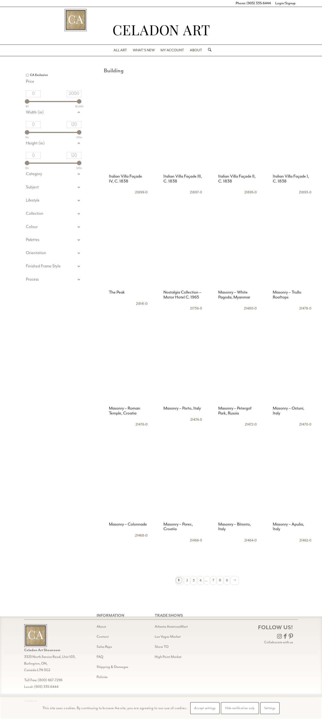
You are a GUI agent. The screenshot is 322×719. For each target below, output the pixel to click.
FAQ (100, 657)
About (101, 627)
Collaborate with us (278, 642)
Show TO (162, 647)
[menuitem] (120, 50)
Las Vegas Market (168, 637)
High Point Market (168, 657)
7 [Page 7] (213, 580)
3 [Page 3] (194, 580)
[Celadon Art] (161, 31)
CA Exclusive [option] (39, 75)
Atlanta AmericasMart (171, 627)
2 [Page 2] (187, 580)
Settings (269, 708)
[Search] (208, 50)
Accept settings (204, 708)
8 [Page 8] (220, 580)
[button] (53, 187)
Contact (103, 637)
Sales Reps (104, 647)
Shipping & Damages (112, 667)
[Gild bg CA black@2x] (35, 635)
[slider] (27, 101)
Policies (102, 677)
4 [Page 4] (200, 580)
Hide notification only (240, 708)
